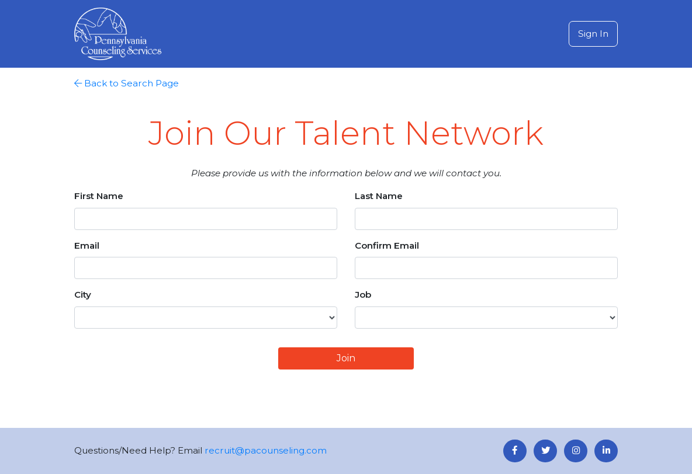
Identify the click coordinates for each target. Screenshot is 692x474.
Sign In (593, 33)
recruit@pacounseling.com (266, 450)
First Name (98, 195)
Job (363, 294)
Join (346, 358)
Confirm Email (387, 245)
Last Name (379, 195)
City (82, 294)
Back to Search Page (126, 83)
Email (86, 245)
